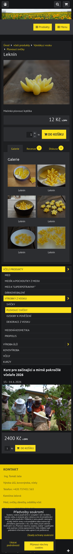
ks (8, 448)
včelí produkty (37, 269)
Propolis (11, 336)
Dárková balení (15, 292)
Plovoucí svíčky (17, 310)
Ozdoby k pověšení (18, 316)
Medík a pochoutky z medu (22, 281)
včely (6, 356)
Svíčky (10, 304)
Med (7, 275)
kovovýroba (11, 350)
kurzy (7, 361)
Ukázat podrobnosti (13, 544)
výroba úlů (37, 344)
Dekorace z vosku (18, 321)
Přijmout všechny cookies (39, 546)
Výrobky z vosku (38, 298)
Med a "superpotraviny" (20, 286)
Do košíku (54, 134)
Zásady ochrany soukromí (40, 535)
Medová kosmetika (17, 330)
